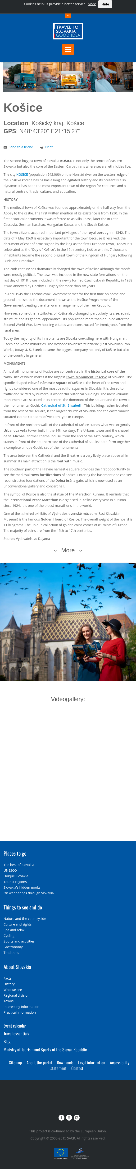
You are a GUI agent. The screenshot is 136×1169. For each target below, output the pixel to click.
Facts (7, 978)
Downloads (65, 1062)
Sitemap (15, 1062)
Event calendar (15, 1026)
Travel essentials (16, 1033)
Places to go (26, 86)
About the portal (39, 1062)
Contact (77, 1068)
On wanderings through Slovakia (29, 893)
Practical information (20, 1012)
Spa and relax (14, 930)
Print (49, 147)
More (92, 4)
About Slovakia (17, 966)
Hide (105, 4)
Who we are (13, 989)
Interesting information (21, 1006)
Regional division (16, 995)
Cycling (9, 935)
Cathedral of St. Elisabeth (61, 405)
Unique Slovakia (16, 876)
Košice (78, 86)
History (9, 984)
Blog (7, 1041)
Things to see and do (23, 907)
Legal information (91, 1062)
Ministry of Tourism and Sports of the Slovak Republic (45, 1049)
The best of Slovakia (54, 86)
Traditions (11, 952)
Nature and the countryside (25, 918)
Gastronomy (13, 947)
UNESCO (10, 870)
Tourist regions (15, 881)
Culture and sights (18, 924)
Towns (9, 1001)
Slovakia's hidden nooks (22, 887)
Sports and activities (19, 941)
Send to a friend (21, 147)
